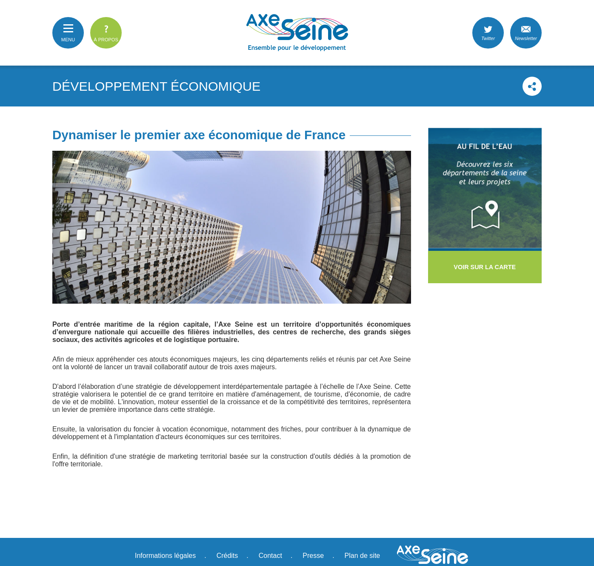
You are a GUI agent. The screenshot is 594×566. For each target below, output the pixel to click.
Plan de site (362, 555)
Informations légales (165, 555)
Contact (270, 555)
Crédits (227, 555)
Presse (313, 555)
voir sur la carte (485, 267)
